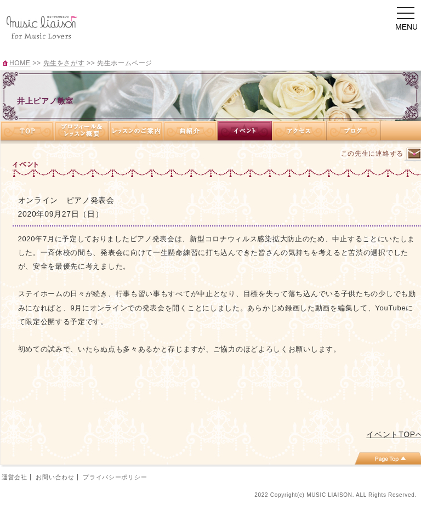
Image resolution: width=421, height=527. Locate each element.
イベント (245, 130)
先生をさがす (64, 63)
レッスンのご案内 (136, 130)
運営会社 (14, 477)
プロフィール (81, 130)
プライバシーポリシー (115, 477)
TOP (27, 130)
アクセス (299, 130)
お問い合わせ (55, 477)
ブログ (354, 130)
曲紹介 (190, 130)
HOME (19, 63)
